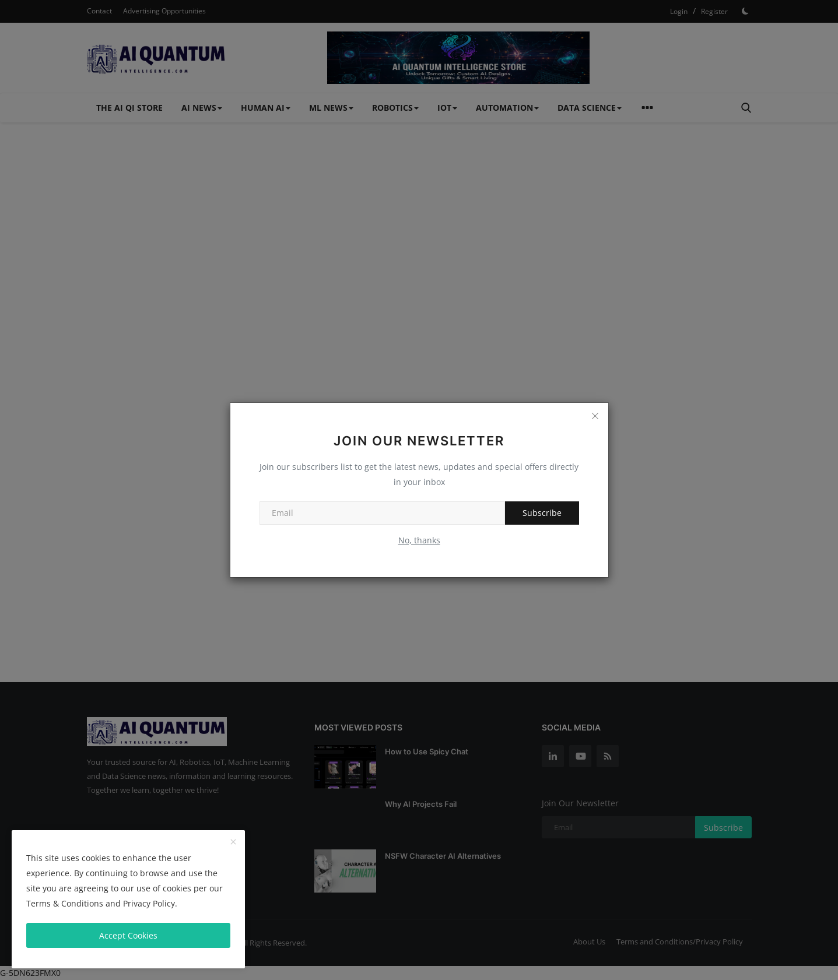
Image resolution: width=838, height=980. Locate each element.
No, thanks (419, 540)
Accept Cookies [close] (128, 935)
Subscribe (542, 512)
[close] (233, 842)
